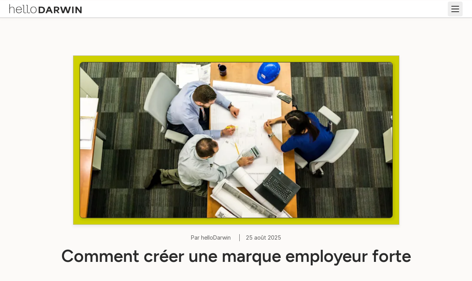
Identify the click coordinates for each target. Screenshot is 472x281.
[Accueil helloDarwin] (47, 8)
